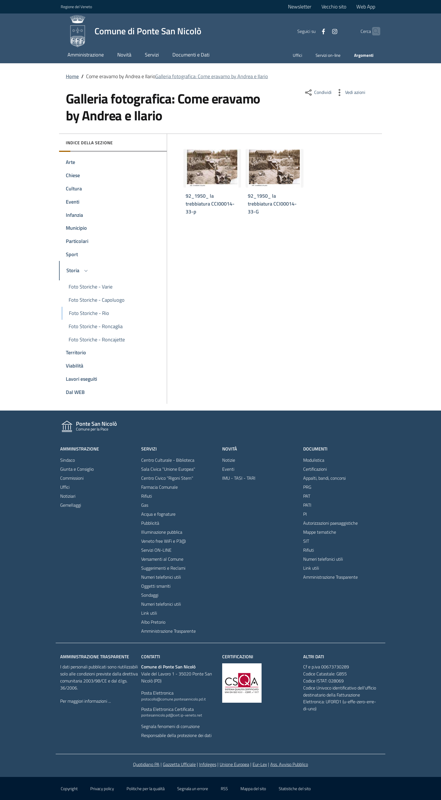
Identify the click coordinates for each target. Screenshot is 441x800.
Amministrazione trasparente (94, 656)
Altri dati (313, 656)
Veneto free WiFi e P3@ (163, 541)
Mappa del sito (253, 788)
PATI (307, 505)
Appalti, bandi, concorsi (324, 478)
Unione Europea (234, 764)
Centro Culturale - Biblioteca (167, 460)
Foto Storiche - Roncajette (97, 339)
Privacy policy (102, 788)
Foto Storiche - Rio (89, 313)
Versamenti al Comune (162, 559)
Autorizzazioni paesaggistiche (330, 523)
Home (72, 76)
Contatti (150, 656)
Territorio (76, 352)
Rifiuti (146, 496)
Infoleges (207, 764)
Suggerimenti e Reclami (163, 568)
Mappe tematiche (319, 532)
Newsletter (299, 6)
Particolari (77, 241)
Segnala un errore (192, 788)
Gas (144, 505)
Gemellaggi (70, 505)
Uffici (297, 55)
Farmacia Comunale (159, 487)
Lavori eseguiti (81, 379)
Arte (70, 162)
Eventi (72, 202)
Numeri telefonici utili (161, 577)
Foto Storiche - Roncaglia (96, 326)
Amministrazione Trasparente (168, 631)
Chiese (73, 175)
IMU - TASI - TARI (238, 478)
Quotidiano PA (146, 764)
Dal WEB (75, 392)
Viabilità (74, 365)
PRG (307, 487)
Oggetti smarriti (155, 586)
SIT (306, 541)
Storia (77, 270)
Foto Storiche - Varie (90, 286)
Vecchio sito (333, 6)
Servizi (149, 448)
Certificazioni (315, 469)
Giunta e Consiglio (77, 469)
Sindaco (67, 460)
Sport (72, 254)
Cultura (74, 188)
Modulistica (313, 460)
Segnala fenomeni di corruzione (170, 726)
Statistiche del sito (295, 788)
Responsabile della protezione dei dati (176, 735)
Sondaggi (149, 595)
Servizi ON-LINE (156, 550)
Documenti (315, 448)
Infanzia (74, 215)
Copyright (69, 788)
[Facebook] (312, 31)
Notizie (228, 460)
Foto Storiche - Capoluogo (97, 300)
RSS (224, 788)
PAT (306, 496)
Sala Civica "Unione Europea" (168, 469)
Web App (365, 6)
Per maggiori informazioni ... (85, 701)
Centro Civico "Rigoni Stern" (167, 478)
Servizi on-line (328, 55)
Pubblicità (150, 523)
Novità (229, 448)
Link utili (149, 613)
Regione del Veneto (76, 7)
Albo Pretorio (153, 622)
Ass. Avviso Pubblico (289, 764)
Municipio (76, 228)
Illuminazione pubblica (161, 532)
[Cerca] (373, 31)
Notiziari (67, 496)
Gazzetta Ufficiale (179, 764)
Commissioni (72, 478)
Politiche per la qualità (146, 788)
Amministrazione (79, 448)
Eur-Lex (260, 764)
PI (305, 514)
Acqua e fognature (158, 514)
